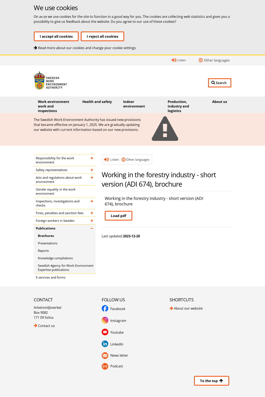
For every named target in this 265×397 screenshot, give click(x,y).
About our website (188, 308)
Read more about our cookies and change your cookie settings (87, 48)
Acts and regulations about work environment (59, 179)
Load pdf (118, 215)
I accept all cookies (56, 36)
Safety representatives (51, 170)
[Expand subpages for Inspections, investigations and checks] (92, 203)
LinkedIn (116, 344)
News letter (119, 355)
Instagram (118, 320)
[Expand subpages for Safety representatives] (92, 170)
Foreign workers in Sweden (55, 220)
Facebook (117, 308)
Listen (181, 60)
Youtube (117, 332)
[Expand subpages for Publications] (92, 228)
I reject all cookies (102, 36)
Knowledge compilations (55, 258)
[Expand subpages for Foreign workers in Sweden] (92, 220)
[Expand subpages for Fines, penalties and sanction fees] (92, 213)
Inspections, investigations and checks (58, 203)
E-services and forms (50, 277)
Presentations (47, 243)
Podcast (116, 366)
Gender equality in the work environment (56, 191)
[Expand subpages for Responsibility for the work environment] (92, 160)
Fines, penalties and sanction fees (59, 213)
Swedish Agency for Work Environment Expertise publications (65, 267)
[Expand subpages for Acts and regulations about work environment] (92, 179)
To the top (211, 380)
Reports (43, 251)
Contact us (46, 325)
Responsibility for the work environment (55, 160)
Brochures (46, 236)
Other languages (217, 60)
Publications (45, 228)
